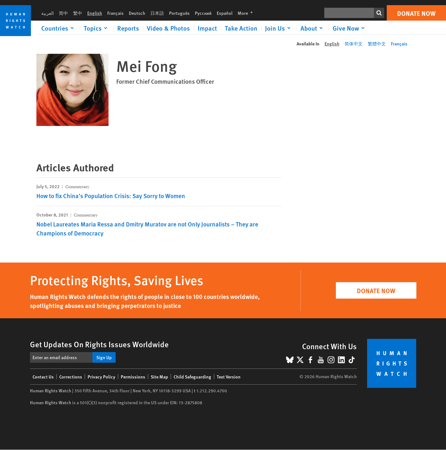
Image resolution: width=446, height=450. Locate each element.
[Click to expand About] (312, 28)
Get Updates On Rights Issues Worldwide (99, 344)
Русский (203, 13)
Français (115, 13)
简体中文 (354, 43)
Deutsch (137, 13)
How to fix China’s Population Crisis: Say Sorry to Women (110, 195)
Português (179, 13)
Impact (207, 28)
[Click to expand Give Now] (350, 28)
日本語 (157, 13)
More (247, 13)
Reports (128, 28)
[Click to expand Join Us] (279, 28)
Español (224, 13)
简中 (63, 13)
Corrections (70, 376)
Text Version (229, 376)
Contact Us (43, 376)
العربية (47, 13)
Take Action (241, 28)
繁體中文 (377, 43)
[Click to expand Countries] (58, 28)
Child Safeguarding (192, 376)
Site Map (159, 376)
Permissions (133, 376)
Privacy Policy (101, 376)
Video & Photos (168, 28)
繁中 (77, 13)
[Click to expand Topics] (96, 28)
